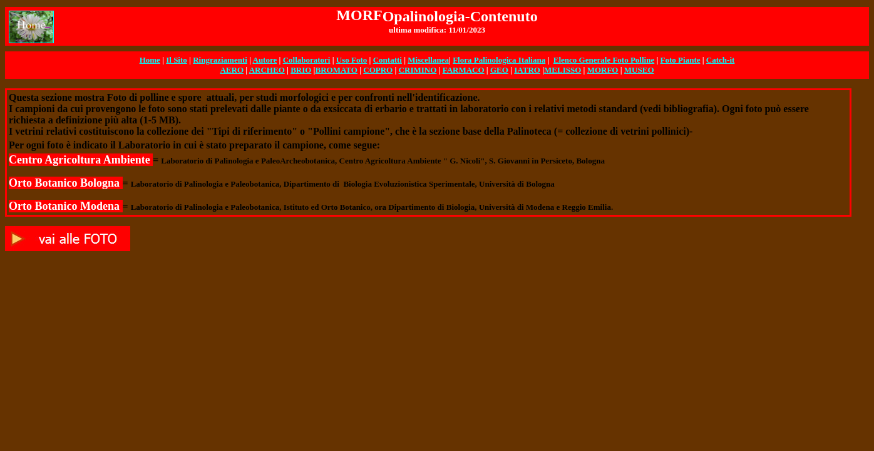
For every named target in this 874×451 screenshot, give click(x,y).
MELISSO (562, 70)
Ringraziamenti (220, 60)
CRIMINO (418, 70)
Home (150, 60)
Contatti (387, 60)
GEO (499, 70)
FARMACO (464, 70)
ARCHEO (267, 70)
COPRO (378, 70)
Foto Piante (681, 60)
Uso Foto (351, 60)
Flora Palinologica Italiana (499, 60)
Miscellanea (428, 60)
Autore (265, 60)
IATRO (527, 70)
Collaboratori (307, 60)
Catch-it (720, 60)
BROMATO (336, 70)
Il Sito (176, 60)
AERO (232, 70)
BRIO (300, 70)
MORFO (603, 70)
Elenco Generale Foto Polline (603, 60)
